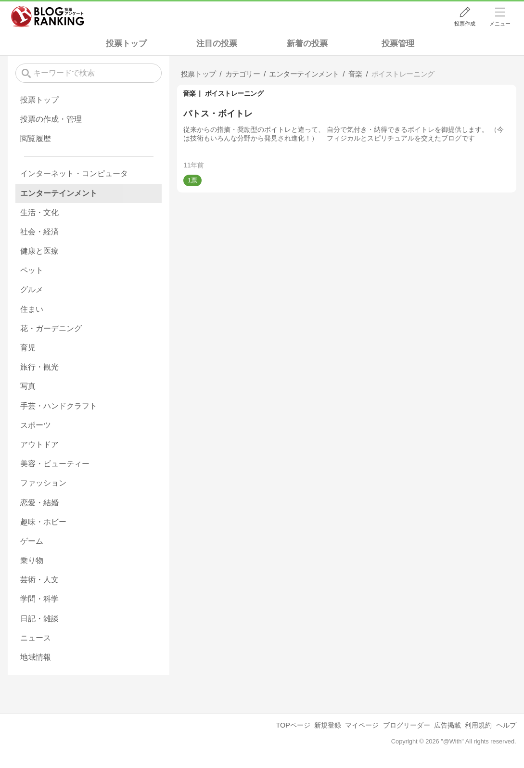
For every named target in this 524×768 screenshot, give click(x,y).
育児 (28, 348)
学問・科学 (39, 599)
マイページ (362, 725)
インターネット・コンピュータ (74, 173)
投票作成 (464, 23)
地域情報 (35, 657)
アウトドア (39, 444)
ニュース (35, 638)
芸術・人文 (39, 580)
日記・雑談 (39, 618)
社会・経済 (39, 232)
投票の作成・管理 (51, 119)
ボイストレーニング (234, 93)
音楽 (189, 93)
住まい (31, 309)
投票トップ (126, 43)
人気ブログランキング (47, 16)
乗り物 (31, 560)
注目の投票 (216, 43)
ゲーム (31, 541)
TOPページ (293, 725)
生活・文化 (39, 212)
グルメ (31, 289)
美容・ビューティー (54, 464)
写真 (28, 386)
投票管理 (398, 43)
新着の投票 (307, 43)
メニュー (500, 23)
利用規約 (478, 725)
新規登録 (327, 725)
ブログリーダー (406, 725)
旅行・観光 (39, 367)
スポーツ (35, 425)
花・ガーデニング (51, 328)
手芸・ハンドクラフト (58, 406)
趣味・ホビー (43, 522)
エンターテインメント (58, 193)
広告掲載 (447, 725)
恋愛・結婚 (39, 503)
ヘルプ (506, 725)
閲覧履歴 (35, 138)
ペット (31, 270)
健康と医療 (39, 251)
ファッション (43, 483)
